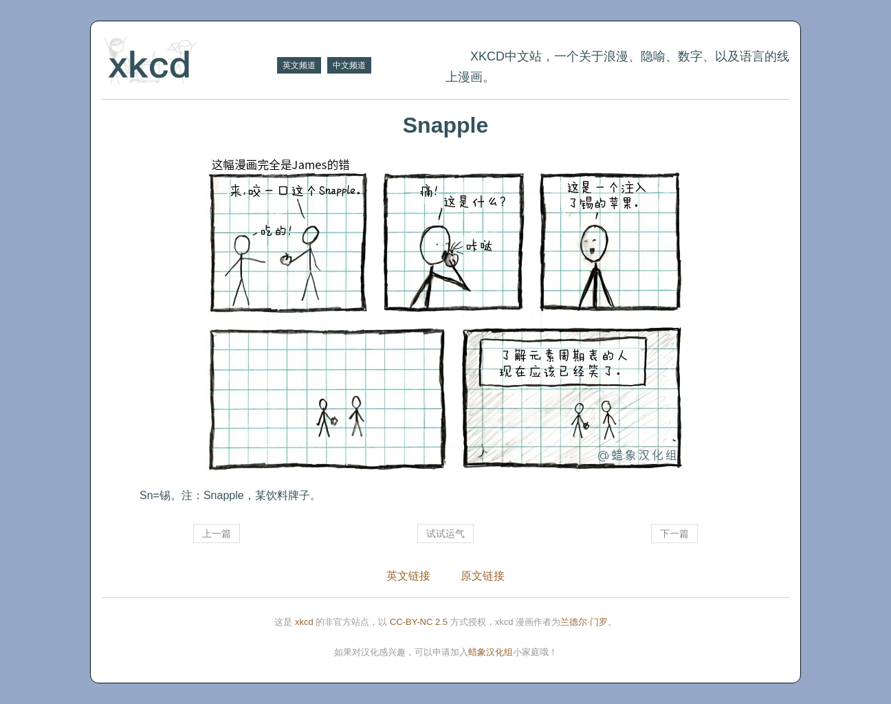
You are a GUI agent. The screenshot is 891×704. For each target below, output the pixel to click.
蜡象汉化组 (490, 652)
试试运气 (445, 533)
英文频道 (299, 65)
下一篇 (674, 533)
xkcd (304, 622)
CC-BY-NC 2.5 (419, 622)
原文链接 (483, 576)
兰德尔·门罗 (584, 622)
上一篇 (216, 533)
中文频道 (349, 65)
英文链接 (408, 576)
